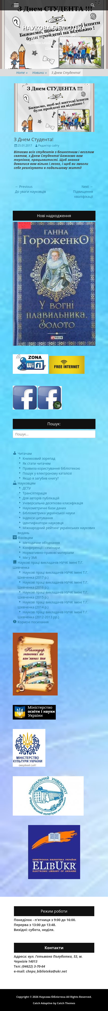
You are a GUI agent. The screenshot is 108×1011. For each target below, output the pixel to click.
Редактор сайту (48, 145)
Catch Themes (66, 1003)
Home (22, 72)
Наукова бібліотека (54, 27)
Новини (39, 72)
